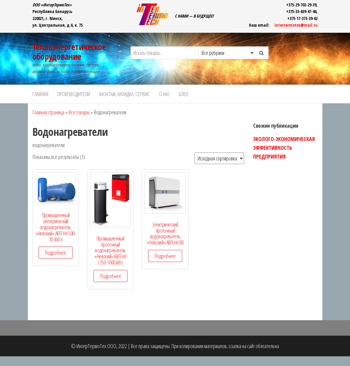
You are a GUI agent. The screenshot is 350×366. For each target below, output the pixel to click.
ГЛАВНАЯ (40, 94)
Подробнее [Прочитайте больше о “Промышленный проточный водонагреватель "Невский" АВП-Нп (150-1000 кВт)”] (110, 276)
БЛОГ (184, 94)
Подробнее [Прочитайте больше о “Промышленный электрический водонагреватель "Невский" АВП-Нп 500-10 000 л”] (55, 252)
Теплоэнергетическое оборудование (69, 51)
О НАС (164, 94)
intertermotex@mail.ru (296, 25)
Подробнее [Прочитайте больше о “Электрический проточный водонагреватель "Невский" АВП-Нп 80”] (165, 256)
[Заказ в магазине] (219, 158)
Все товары (79, 112)
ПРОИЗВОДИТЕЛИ (73, 94)
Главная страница (48, 112)
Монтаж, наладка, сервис (124, 94)
